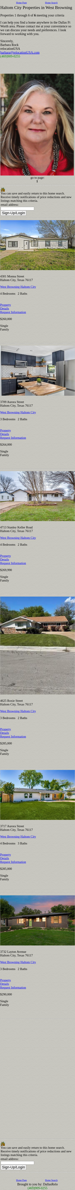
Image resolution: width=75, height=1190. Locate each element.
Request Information (13, 312)
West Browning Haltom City (18, 286)
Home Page (21, 2)
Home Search (51, 2)
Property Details (5, 306)
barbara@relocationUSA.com (20, 52)
